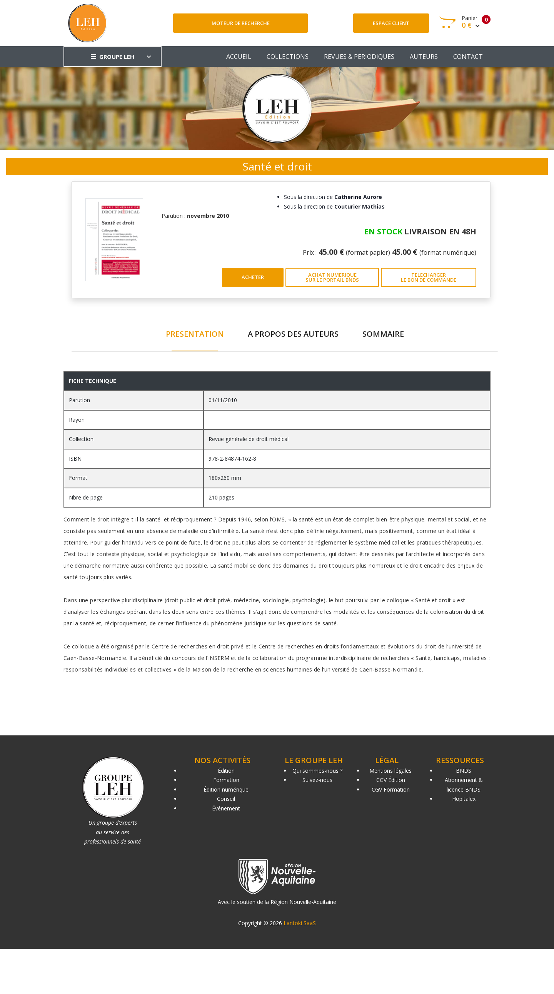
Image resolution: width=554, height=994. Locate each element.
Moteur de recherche (241, 23)
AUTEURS (424, 56)
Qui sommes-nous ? (317, 770)
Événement (226, 808)
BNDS (463, 770)
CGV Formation (391, 789)
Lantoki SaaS (300, 923)
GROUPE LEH (112, 56)
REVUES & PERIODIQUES (359, 56)
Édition (226, 770)
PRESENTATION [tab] (195, 334)
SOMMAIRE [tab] (383, 334)
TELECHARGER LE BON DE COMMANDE (428, 277)
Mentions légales (390, 770)
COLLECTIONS (288, 56)
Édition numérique (226, 789)
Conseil (226, 798)
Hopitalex (464, 798)
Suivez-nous (317, 780)
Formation (226, 780)
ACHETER (253, 277)
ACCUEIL (238, 56)
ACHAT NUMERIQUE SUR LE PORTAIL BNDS (332, 277)
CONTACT (468, 56)
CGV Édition (390, 780)
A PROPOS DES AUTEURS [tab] (293, 334)
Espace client (391, 23)
